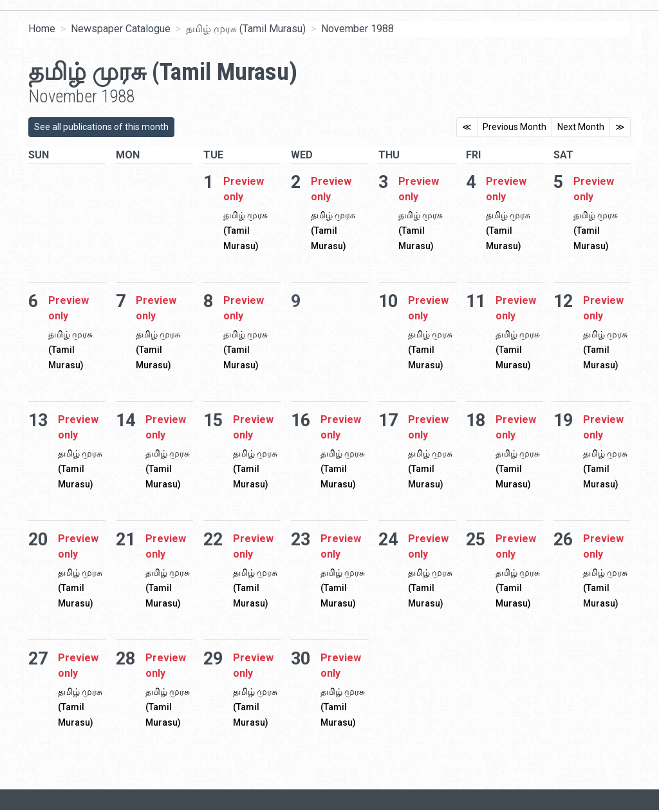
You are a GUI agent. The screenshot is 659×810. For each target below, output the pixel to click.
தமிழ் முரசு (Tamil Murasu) (246, 29)
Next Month (580, 127)
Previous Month (514, 127)
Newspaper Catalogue (121, 29)
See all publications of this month (101, 127)
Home (41, 29)
